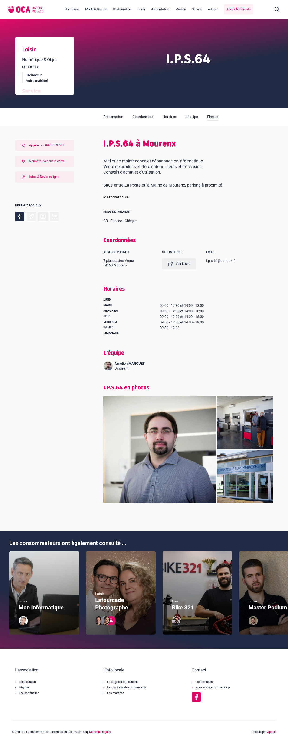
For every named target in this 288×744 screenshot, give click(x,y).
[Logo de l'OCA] (25, 9)
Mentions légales (100, 732)
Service (197, 9)
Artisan (213, 9)
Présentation (113, 116)
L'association (27, 682)
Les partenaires (29, 693)
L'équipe (191, 116)
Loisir (141, 9)
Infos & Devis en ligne (40, 176)
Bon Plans (72, 9)
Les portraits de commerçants (127, 688)
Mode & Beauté (96, 9)
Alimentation (160, 9)
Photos (212, 116)
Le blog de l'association (122, 682)
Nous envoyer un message (212, 688)
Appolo (271, 732)
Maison (180, 9)
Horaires (169, 116)
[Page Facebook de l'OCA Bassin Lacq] (196, 697)
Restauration (122, 9)
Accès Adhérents (238, 9)
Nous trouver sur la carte (43, 161)
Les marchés (115, 693)
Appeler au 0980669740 (42, 145)
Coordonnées (142, 116)
